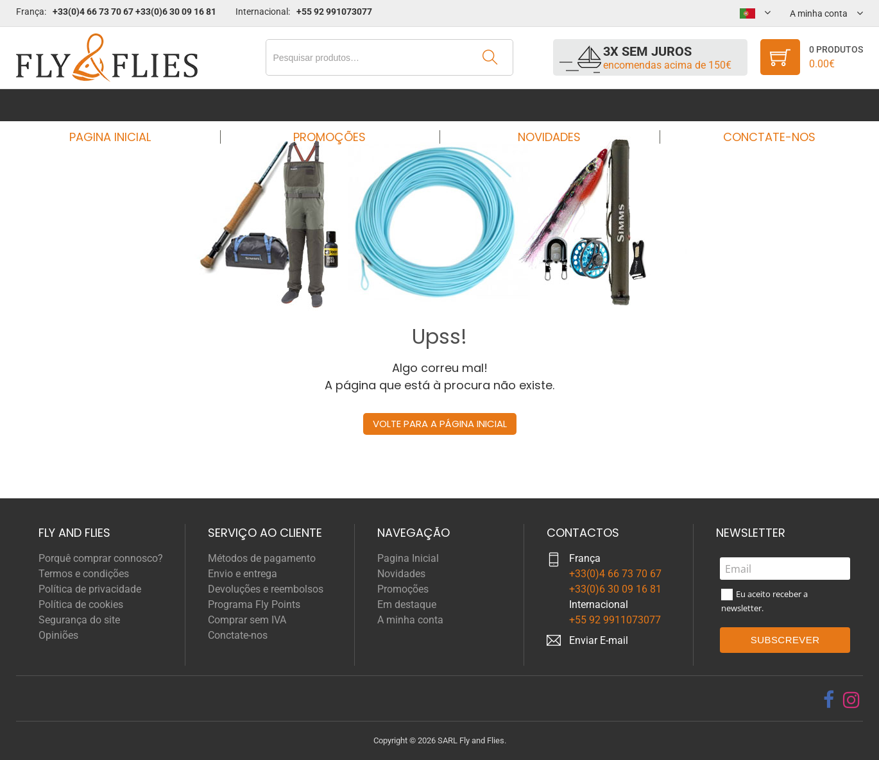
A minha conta (410, 620)
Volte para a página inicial (440, 423)
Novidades (545, 105)
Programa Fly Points (254, 604)
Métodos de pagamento (262, 558)
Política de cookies (80, 604)
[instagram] (851, 699)
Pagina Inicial (122, 105)
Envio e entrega (242, 574)
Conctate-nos (757, 105)
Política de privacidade (89, 589)
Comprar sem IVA (247, 620)
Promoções (334, 105)
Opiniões (58, 635)
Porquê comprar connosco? (100, 558)
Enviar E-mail (598, 640)
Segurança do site (79, 620)
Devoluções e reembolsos (265, 589)
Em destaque (406, 604)
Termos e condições (83, 574)
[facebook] (828, 699)
